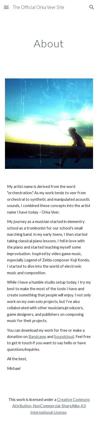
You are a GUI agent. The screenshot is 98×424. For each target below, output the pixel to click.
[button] (6, 7)
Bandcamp (37, 336)
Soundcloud (64, 336)
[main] (49, 43)
